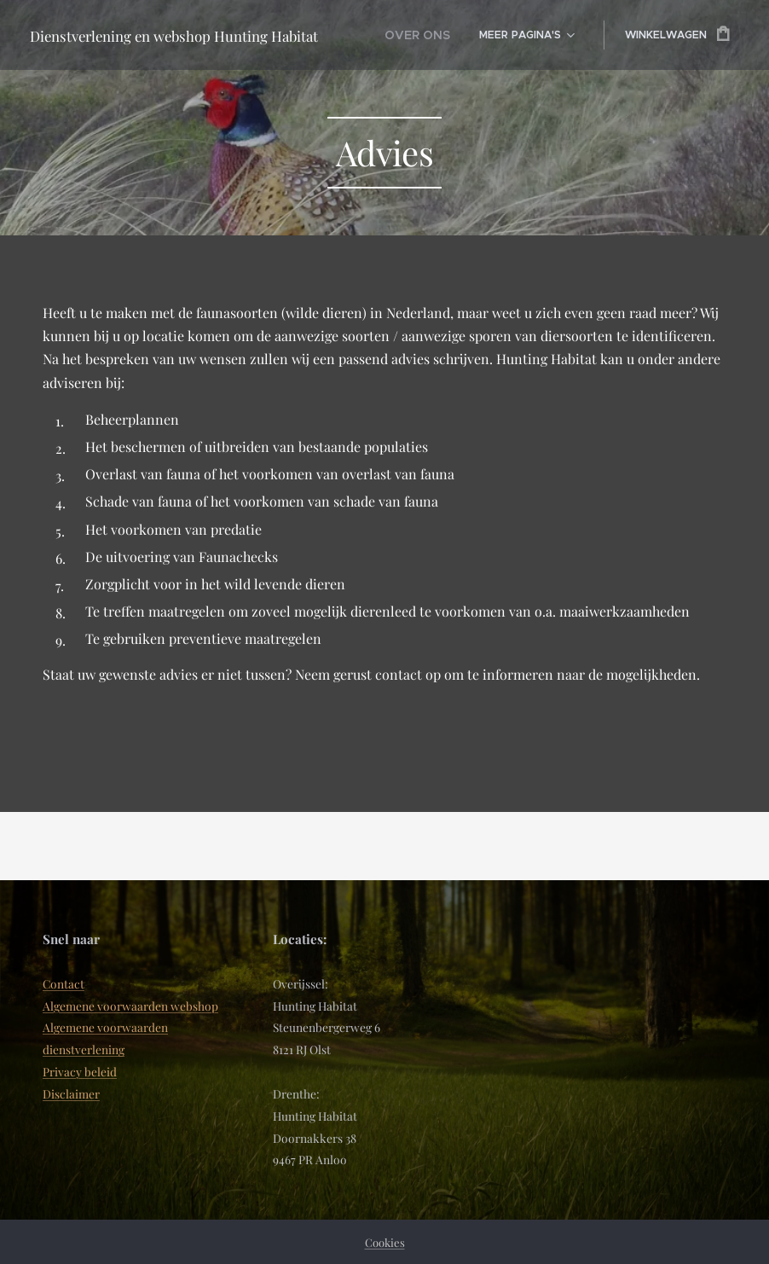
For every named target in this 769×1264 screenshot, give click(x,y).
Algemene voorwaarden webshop (130, 1005)
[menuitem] (422, 35)
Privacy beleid (80, 1071)
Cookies (385, 1242)
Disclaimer (71, 1093)
